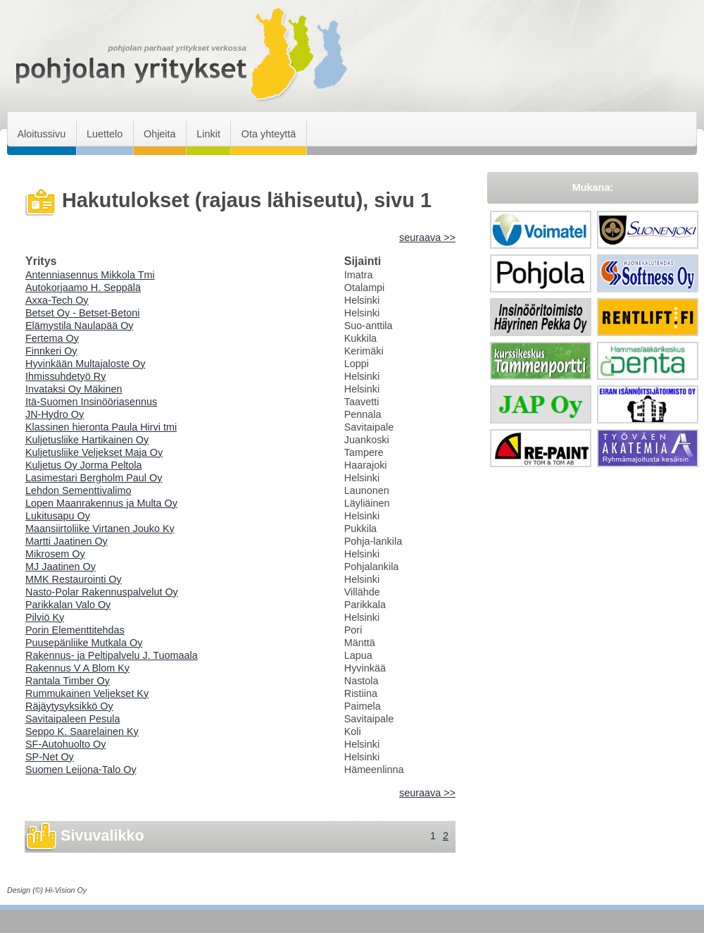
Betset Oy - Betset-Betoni (82, 313)
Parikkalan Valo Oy (68, 604)
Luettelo (104, 134)
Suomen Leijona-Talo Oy (81, 769)
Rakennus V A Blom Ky (77, 668)
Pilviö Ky (44, 617)
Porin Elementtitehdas (75, 630)
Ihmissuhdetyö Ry (65, 376)
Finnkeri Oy (51, 351)
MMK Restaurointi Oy (73, 579)
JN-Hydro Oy (54, 414)
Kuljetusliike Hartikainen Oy (87, 439)
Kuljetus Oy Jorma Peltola (83, 465)
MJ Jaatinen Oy (60, 566)
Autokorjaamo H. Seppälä (83, 287)
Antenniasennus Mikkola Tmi (90, 274)
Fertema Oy (52, 338)
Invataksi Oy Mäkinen (73, 389)
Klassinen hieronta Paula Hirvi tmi (101, 427)
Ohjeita (160, 134)
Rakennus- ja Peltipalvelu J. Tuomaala (111, 655)
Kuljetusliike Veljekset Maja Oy (94, 452)
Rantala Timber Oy (67, 680)
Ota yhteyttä (268, 134)
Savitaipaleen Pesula (72, 718)
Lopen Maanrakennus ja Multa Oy (101, 503)
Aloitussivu (41, 134)
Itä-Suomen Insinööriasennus (91, 401)
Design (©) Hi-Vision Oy (47, 890)
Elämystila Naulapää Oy (79, 325)
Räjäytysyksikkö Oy (69, 706)
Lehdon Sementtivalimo (78, 490)
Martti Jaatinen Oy (66, 541)
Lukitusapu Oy (57, 515)
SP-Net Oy (49, 756)
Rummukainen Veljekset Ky (87, 693)
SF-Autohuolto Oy (65, 744)
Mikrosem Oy (55, 554)
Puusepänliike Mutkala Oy (83, 642)
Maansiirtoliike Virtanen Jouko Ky (100, 528)
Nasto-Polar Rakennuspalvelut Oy (101, 592)
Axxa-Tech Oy (57, 300)
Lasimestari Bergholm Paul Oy (93, 477)
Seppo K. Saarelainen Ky (82, 731)
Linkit (208, 134)
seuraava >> (427, 237)
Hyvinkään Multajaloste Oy (85, 363)
